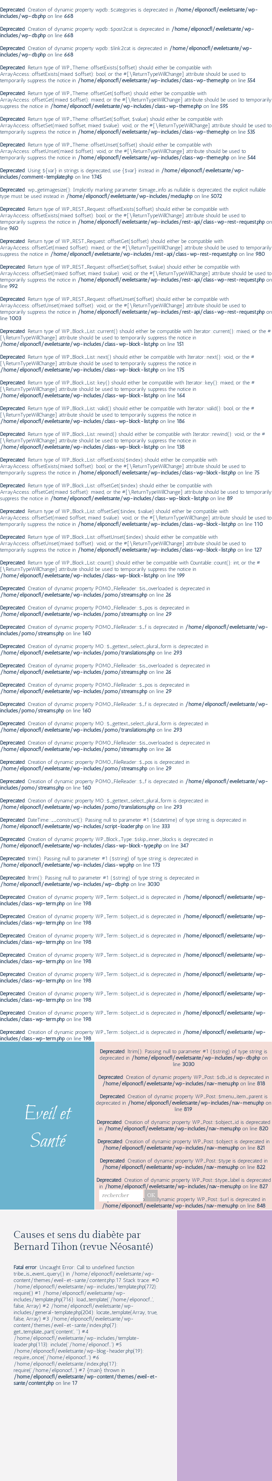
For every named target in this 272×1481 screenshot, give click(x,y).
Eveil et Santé (47, 1128)
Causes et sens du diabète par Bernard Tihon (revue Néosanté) (83, 1241)
